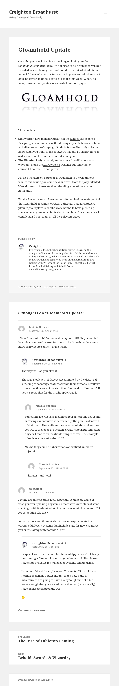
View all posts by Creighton (44, 269)
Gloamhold (51, 208)
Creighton (51, 286)
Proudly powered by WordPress (35, 679)
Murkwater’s (51, 164)
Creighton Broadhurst (33, 12)
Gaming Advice (68, 286)
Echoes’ (75, 138)
